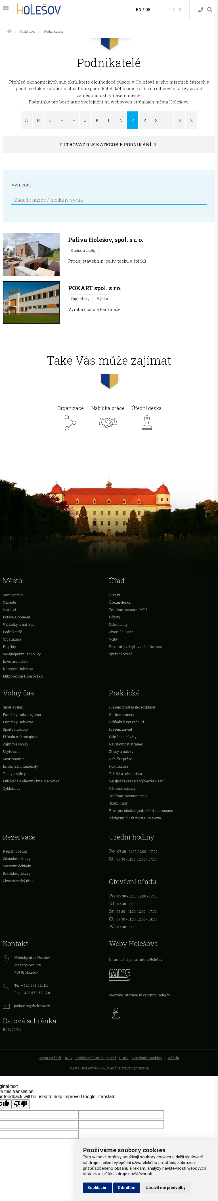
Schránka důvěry (123, 736)
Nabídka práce (108, 419)
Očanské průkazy (17, 858)
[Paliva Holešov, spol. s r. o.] (31, 254)
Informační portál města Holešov (135, 959)
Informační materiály (20, 766)
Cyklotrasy (11, 788)
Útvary (114, 595)
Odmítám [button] (126, 1187)
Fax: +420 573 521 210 (32, 992)
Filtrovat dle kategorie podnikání (105, 144)
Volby (113, 639)
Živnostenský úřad (18, 880)
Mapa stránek (50, 1057)
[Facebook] (168, 9)
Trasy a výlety (14, 773)
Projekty (9, 646)
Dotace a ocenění (16, 617)
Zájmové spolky (15, 744)
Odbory (114, 617)
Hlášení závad (120, 729)
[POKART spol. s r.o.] (31, 302)
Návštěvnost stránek (126, 744)
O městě (9, 602)
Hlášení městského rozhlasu (132, 707)
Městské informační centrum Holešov (139, 995)
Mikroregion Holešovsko (23, 676)
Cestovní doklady (17, 866)
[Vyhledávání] (209, 10)
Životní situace (121, 631)
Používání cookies (147, 1057)
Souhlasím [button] (97, 1187)
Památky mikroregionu (22, 714)
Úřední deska (146, 419)
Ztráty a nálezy (121, 751)
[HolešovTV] (174, 9)
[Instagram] (180, 9)
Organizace (70, 419)
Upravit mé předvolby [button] (165, 1187)
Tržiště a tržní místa (125, 773)
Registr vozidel (15, 851)
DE (147, 9)
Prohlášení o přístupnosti (95, 1057)
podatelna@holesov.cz (32, 1005)
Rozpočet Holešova (18, 668)
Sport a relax (13, 707)
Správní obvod (120, 654)
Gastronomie (13, 759)
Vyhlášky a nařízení (19, 624)
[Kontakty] (200, 10)
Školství (9, 609)
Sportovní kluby (15, 729)
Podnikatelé (12, 631)
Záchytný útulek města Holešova (135, 818)
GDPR (124, 1057)
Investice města (15, 661)
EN (139, 9)
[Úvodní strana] (9, 31)
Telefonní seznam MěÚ (128, 609)
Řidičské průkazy (17, 873)
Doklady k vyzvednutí (126, 722)
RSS (68, 1057)
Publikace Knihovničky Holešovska (31, 781)
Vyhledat (21, 185)
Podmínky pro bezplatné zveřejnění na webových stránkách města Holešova (108, 102)
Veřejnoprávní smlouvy (22, 654)
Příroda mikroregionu (20, 736)
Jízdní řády (118, 803)
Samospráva (13, 595)
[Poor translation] (21, 1104)
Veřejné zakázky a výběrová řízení (137, 781)
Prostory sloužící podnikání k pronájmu (141, 810)
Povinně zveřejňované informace (136, 646)
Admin (173, 1057)
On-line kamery (121, 714)
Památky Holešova (18, 722)
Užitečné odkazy (122, 788)
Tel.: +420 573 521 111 (31, 985)
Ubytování (11, 751)
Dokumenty (118, 624)
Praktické (27, 31)
